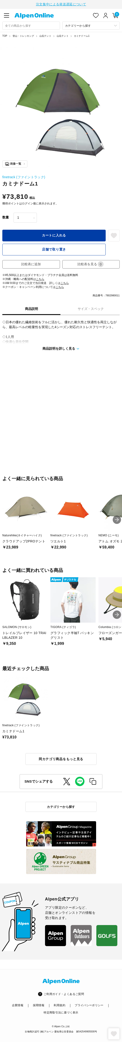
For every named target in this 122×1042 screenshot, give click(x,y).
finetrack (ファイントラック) (23, 176)
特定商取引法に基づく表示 (61, 1012)
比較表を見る (90, 264)
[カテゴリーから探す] (91, 25)
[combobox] (31, 25)
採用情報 (38, 1005)
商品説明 (31, 308)
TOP (4, 35)
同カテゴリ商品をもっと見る (61, 758)
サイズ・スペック (91, 308)
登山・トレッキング (23, 35)
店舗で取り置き (54, 249)
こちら (40, 278)
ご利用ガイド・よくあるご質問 (64, 993)
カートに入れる (54, 235)
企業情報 (17, 1005)
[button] (117, 519)
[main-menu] (6, 15)
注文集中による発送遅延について (61, 4)
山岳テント (45, 35)
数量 (5, 217)
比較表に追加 (31, 263)
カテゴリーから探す (61, 806)
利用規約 (59, 1005)
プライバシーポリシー (89, 1005)
